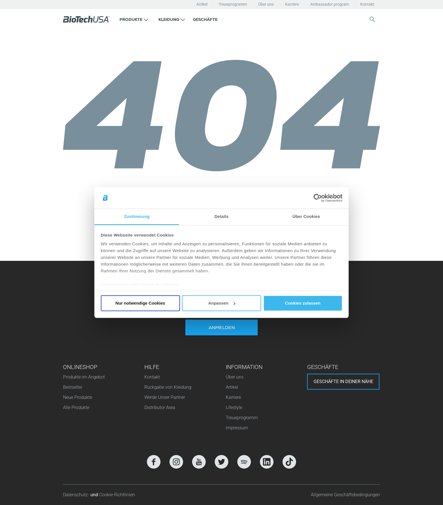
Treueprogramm (233, 4)
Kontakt (367, 4)
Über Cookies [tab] (306, 216)
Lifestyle (234, 407)
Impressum (237, 427)
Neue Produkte (77, 397)
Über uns (266, 4)
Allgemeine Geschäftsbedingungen (345, 494)
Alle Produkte (76, 407)
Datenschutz (114, 284)
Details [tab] (221, 216)
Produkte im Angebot (84, 377)
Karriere (292, 4)
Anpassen (221, 303)
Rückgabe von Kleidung (167, 387)
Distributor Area (159, 407)
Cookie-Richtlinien (159, 284)
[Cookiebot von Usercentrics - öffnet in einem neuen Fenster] (317, 198)
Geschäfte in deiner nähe (343, 381)
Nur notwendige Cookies (140, 303)
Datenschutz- (76, 494)
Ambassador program (329, 4)
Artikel (201, 4)
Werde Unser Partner (164, 397)
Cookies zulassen (303, 303)
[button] (134, 19)
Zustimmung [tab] (137, 216)
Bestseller (72, 387)
